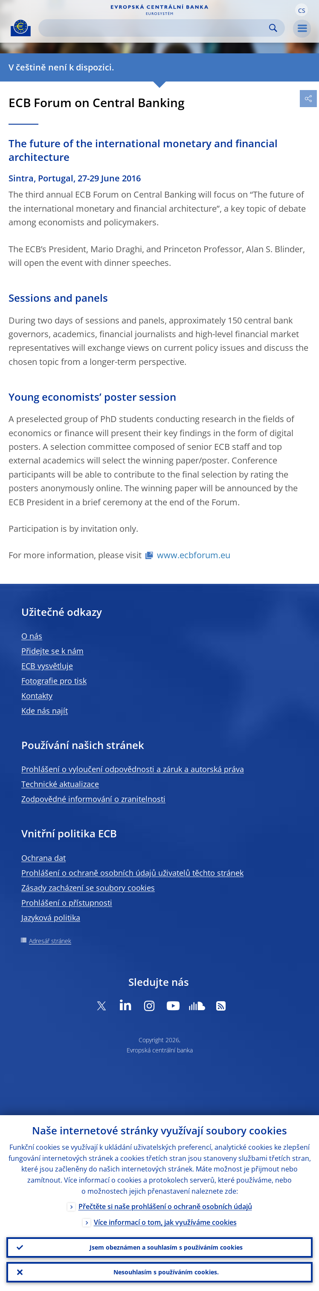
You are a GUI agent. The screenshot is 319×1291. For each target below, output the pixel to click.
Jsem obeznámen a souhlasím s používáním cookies (166, 1247)
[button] (301, 9)
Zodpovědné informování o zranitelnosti (93, 799)
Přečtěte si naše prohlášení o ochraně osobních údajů (165, 1206)
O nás (31, 636)
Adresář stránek (50, 941)
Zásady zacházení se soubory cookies (88, 888)
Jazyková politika (50, 917)
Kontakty (36, 696)
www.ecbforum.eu (193, 555)
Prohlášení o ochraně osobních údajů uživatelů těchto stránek (132, 873)
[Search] (155, 27)
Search (273, 27)
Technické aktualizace (60, 784)
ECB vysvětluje (47, 666)
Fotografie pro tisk (54, 681)
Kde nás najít (44, 710)
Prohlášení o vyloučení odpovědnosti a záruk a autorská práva (132, 769)
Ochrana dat (43, 858)
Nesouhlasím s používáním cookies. (166, 1272)
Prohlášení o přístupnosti (66, 903)
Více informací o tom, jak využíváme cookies (165, 1222)
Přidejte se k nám (52, 651)
